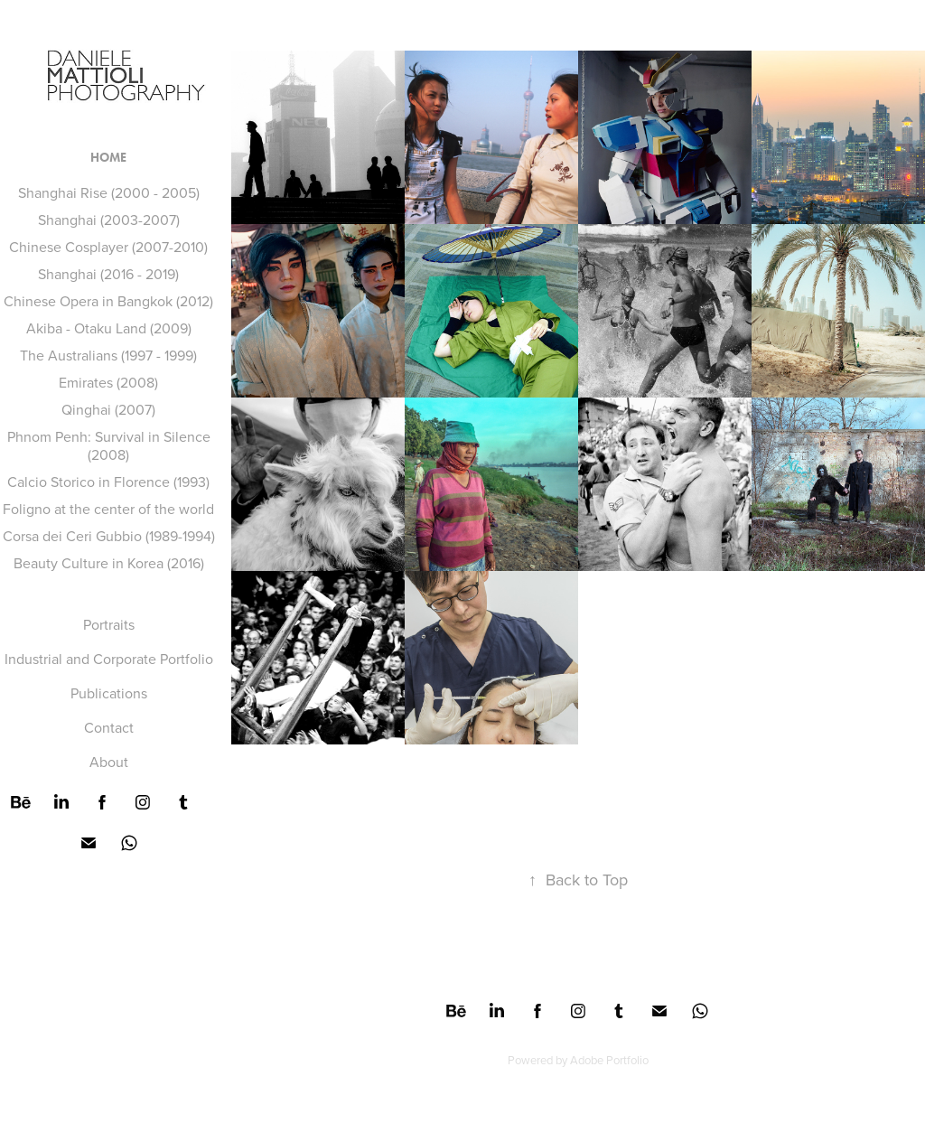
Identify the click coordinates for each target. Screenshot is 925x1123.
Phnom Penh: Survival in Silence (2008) (108, 445)
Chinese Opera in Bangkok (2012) (108, 301)
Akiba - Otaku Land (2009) (109, 328)
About (108, 762)
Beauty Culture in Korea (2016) (109, 563)
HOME (108, 157)
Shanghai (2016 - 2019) (108, 274)
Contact (109, 727)
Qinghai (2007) (108, 409)
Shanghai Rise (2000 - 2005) (109, 192)
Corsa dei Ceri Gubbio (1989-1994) (109, 536)
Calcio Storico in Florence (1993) (108, 481)
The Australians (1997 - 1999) (108, 355)
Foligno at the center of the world (108, 509)
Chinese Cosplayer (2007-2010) (108, 247)
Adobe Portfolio (609, 1060)
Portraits (109, 624)
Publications (108, 693)
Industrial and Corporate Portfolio (109, 659)
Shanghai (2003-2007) (109, 219)
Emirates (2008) (108, 382)
